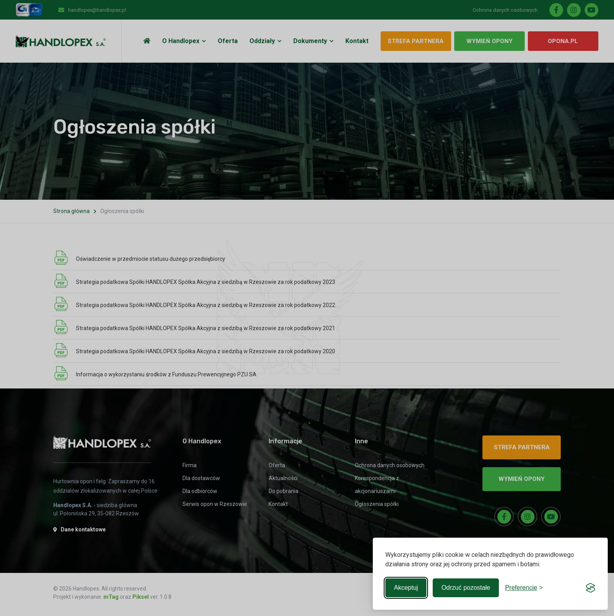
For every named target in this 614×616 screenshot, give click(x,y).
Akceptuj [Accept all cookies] (406, 587)
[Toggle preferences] (524, 588)
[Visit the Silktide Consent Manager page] (590, 588)
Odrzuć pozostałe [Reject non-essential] (465, 587)
